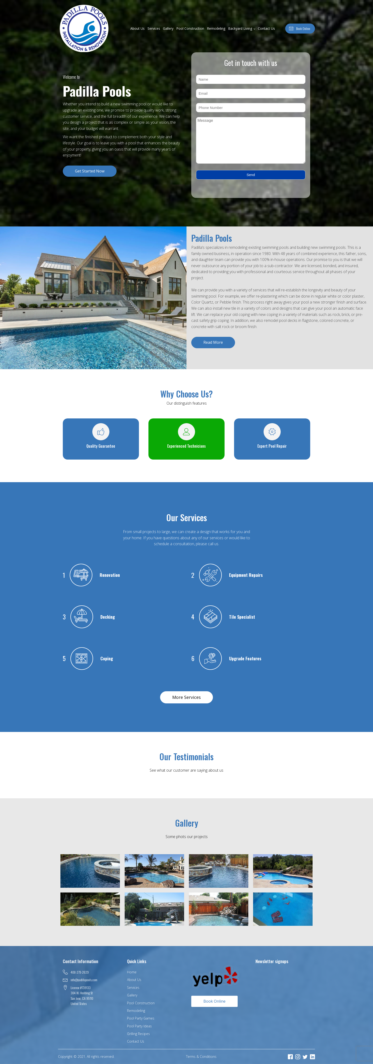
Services (153, 28)
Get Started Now (89, 171)
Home (132, 972)
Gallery (168, 28)
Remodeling (216, 28)
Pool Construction (190, 28)
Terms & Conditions (201, 1056)
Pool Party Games (140, 1018)
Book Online (214, 1001)
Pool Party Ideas (139, 1026)
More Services (186, 697)
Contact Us (266, 28)
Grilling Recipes (138, 1033)
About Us (137, 28)
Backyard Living (240, 28)
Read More (213, 342)
